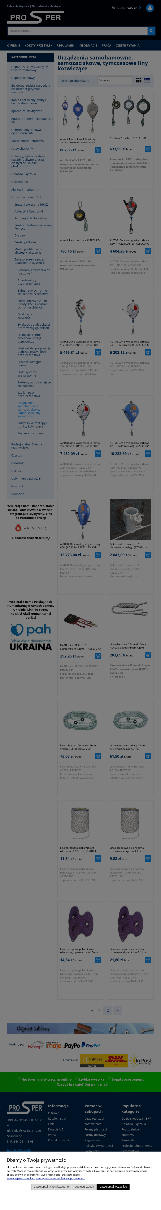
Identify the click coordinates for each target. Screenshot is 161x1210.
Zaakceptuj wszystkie (113, 1186)
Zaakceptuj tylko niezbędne (51, 1186)
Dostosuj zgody (84, 1186)
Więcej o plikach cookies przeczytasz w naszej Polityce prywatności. (46, 1178)
